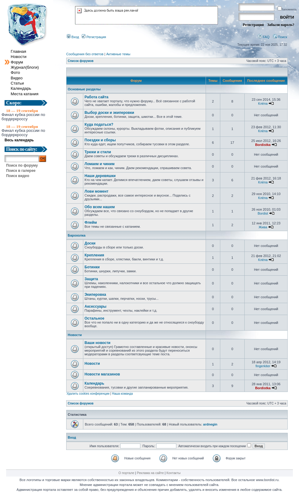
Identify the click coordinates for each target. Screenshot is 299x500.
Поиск (280, 37)
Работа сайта (96, 97)
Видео (17, 78)
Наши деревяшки (100, 176)
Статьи (17, 83)
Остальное (94, 318)
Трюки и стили (98, 152)
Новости (19, 56)
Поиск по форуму (22, 165)
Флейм (91, 222)
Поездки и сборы (100, 140)
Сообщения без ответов (84, 54)
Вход (73, 37)
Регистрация (253, 25)
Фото (15, 72)
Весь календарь (22, 140)
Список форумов (81, 61)
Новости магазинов (102, 374)
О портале (126, 473)
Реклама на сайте (150, 473)
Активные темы (118, 54)
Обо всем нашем (100, 207)
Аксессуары (95, 306)
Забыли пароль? (280, 25)
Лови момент (96, 191)
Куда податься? (99, 124)
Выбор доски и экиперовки (109, 113)
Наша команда (122, 393)
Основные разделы (84, 89)
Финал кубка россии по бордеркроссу (23, 116)
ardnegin (210, 424)
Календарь (21, 88)
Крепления (94, 255)
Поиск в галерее (21, 170)
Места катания (24, 94)
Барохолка (76, 235)
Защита (91, 279)
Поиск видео (17, 176)
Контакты (174, 473)
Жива (262, 227)
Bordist (263, 213)
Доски (90, 243)
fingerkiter (262, 366)
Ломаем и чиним (99, 164)
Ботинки (92, 267)
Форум (17, 62)
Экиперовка (95, 294)
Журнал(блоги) (25, 67)
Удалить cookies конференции (88, 393)
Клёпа (263, 103)
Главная (18, 51)
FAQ (263, 37)
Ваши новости (97, 343)
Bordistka (263, 145)
